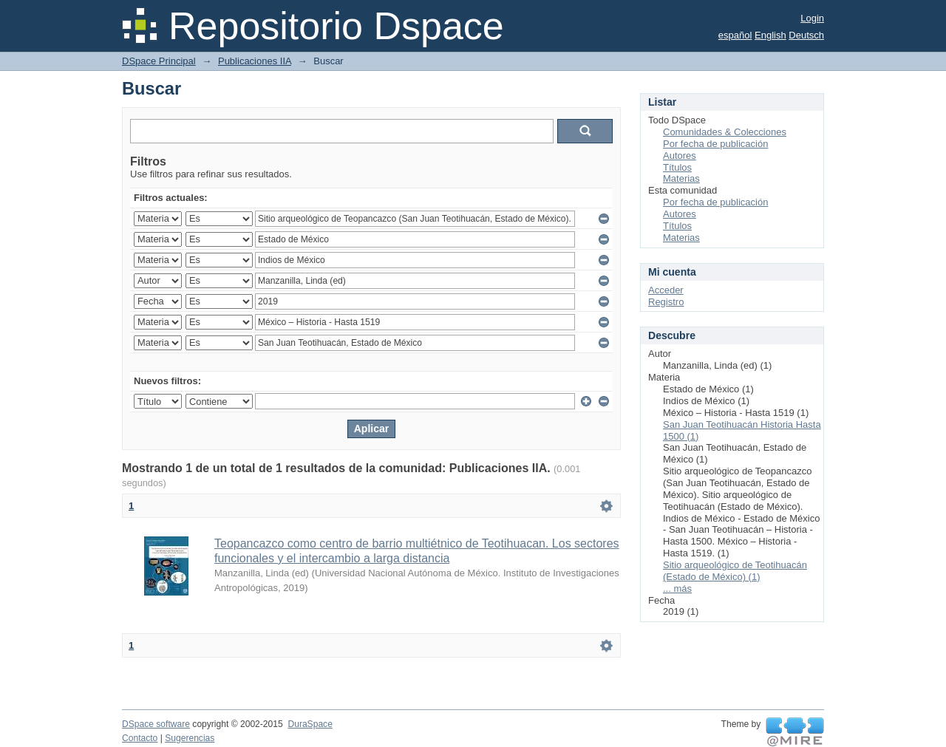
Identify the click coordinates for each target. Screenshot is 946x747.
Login (812, 18)
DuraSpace (309, 724)
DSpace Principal (159, 60)
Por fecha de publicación (715, 143)
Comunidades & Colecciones (724, 131)
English (770, 35)
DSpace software (156, 724)
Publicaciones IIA (254, 60)
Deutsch (806, 35)
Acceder (666, 290)
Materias (681, 178)
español (735, 35)
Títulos (677, 167)
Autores (679, 155)
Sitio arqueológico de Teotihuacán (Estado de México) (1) (735, 570)
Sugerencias (189, 738)
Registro (666, 301)
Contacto (139, 738)
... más (677, 588)
